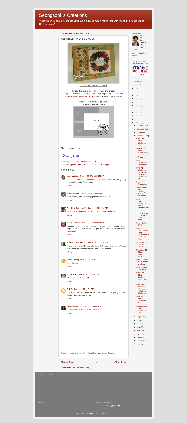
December (141, 125)
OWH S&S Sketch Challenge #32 (141, 299)
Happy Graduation (141, 183)
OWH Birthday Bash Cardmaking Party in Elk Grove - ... (142, 153)
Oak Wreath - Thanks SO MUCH (141, 244)
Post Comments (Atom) (81, 368)
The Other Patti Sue (75, 208)
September (141, 136)
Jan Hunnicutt (73, 176)
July (138, 320)
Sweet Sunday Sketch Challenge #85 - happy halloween (142, 191)
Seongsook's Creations (63, 15)
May (138, 327)
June (139, 324)
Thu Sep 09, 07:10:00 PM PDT (85, 260)
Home (94, 362)
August (140, 317)
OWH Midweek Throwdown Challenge (80, 96)
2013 (137, 112)
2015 (137, 105)
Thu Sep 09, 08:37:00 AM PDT (92, 193)
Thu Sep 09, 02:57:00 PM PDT (96, 242)
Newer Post (67, 362)
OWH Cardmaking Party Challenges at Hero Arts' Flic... (142, 233)
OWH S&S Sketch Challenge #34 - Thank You (142, 277)
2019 (137, 92)
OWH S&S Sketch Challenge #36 (141, 142)
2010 (137, 123)
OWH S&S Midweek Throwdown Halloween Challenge (141, 289)
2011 (137, 119)
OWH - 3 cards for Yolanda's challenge (142, 262)
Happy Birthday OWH (142, 224)
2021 (137, 85)
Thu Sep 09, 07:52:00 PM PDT (87, 274)
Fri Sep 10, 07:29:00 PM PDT (90, 306)
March (139, 334)
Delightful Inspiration (72, 94)
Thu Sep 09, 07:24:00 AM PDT (92, 176)
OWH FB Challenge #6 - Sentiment (142, 162)
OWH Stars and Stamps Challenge (95, 165)
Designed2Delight (74, 165)
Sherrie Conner (73, 223)
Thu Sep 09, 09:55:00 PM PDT (83, 289)
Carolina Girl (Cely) (75, 242)
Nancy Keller (72, 306)
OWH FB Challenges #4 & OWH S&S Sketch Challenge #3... (142, 173)
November (141, 129)
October (140, 132)
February (140, 337)
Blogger (107, 413)
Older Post (120, 362)
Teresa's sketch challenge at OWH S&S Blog (142, 216)
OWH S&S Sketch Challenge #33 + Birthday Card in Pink (142, 204)
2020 (137, 88)
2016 (137, 102)
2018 (137, 95)
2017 (137, 99)
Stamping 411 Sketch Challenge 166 (141, 309)
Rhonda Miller (73, 193)
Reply (69, 185)
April (139, 330)
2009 (137, 345)
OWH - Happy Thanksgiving (142, 268)
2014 (137, 109)
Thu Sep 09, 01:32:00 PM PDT (93, 223)
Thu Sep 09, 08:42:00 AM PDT (96, 208)
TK (68, 289)
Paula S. (70, 274)
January (140, 341)
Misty (69, 260)
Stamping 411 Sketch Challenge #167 (141, 253)
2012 (137, 116)
